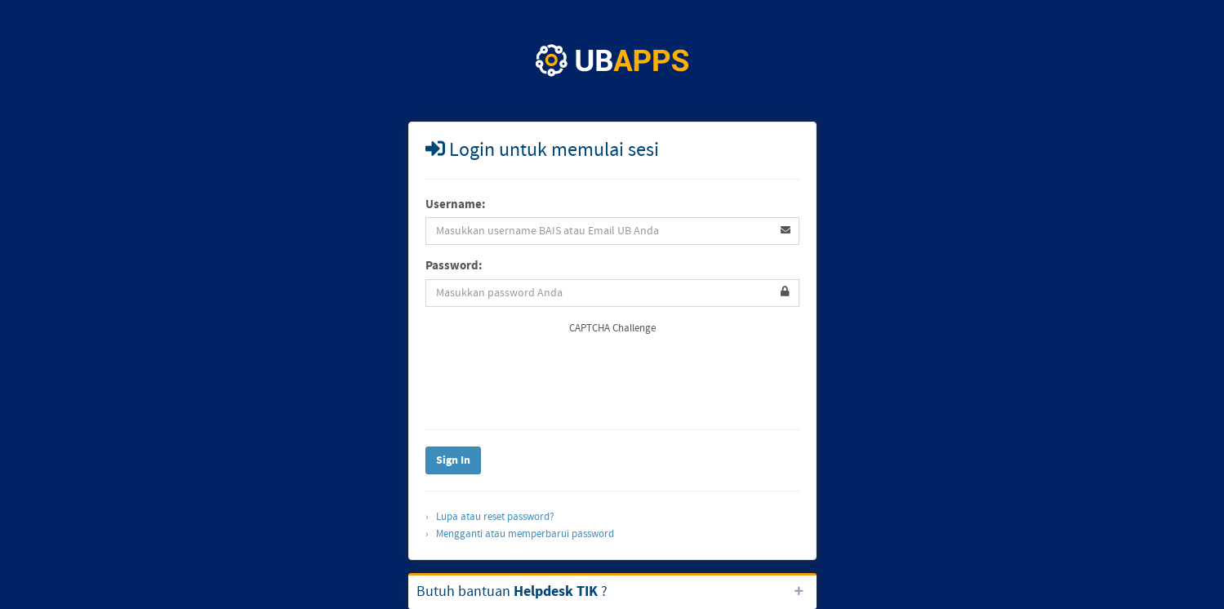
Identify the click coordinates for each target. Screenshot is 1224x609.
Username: (455, 204)
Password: (454, 265)
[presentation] (549, 381)
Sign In (453, 460)
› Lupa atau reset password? (489, 516)
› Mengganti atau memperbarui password (519, 533)
